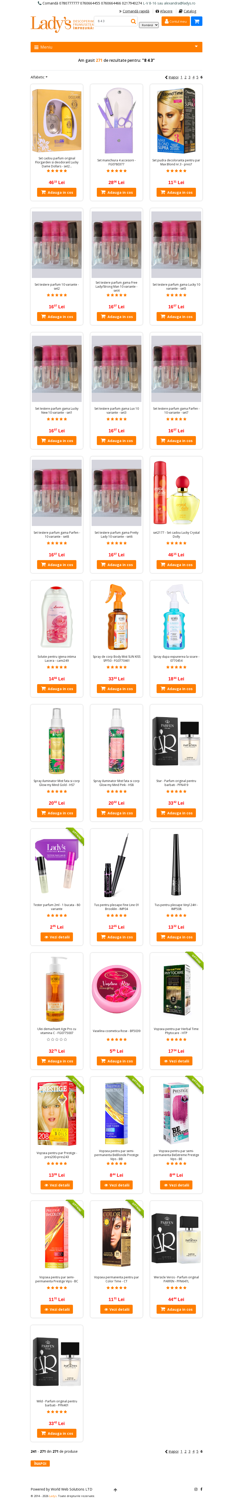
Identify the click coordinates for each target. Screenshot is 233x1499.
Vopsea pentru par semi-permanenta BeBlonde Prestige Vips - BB (116, 1155)
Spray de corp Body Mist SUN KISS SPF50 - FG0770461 (116, 659)
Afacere (164, 11)
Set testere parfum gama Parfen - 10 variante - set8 (57, 535)
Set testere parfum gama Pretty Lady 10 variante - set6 (116, 535)
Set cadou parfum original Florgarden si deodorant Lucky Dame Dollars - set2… (56, 162)
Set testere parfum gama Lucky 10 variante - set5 (176, 287)
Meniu (116, 47)
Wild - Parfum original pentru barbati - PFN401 (57, 1403)
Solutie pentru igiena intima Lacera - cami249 (57, 659)
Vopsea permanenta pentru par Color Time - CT (116, 1279)
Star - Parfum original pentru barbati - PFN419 (176, 783)
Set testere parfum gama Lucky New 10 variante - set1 (56, 411)
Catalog (187, 11)
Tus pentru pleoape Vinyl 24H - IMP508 (176, 907)
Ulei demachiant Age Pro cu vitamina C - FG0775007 (56, 1031)
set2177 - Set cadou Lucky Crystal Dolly (176, 535)
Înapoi (40, 1463)
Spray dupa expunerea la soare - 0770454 (176, 659)
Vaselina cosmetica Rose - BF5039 (116, 1031)
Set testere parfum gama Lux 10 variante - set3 (116, 411)
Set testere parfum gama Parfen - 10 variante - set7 (176, 411)
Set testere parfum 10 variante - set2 (57, 287)
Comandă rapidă (134, 11)
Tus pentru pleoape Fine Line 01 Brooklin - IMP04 (116, 907)
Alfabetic (38, 77)
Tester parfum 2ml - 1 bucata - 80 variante (56, 907)
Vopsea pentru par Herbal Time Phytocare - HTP (176, 1031)
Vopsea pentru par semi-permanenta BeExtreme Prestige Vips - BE (176, 1155)
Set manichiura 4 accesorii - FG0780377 (116, 162)
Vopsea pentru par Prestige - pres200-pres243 (57, 1155)
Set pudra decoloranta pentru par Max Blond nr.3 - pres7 (176, 162)
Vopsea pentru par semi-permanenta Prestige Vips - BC (56, 1279)
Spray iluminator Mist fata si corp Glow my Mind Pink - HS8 (116, 783)
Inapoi (171, 77)
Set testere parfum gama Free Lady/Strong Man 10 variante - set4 (116, 287)
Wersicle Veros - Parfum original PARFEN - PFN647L (176, 1279)
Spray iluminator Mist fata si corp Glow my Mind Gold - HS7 (57, 783)
